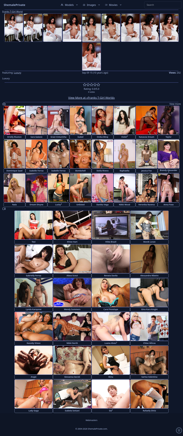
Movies (113, 5)
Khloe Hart (72, 241)
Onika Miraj (102, 137)
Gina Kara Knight (149, 309)
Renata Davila (111, 275)
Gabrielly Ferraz (33, 275)
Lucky (58, 204)
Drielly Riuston (14, 137)
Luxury (17, 72)
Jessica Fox (146, 170)
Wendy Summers (72, 309)
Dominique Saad (14, 170)
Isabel (80, 137)
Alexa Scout (72, 275)
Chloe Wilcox (149, 343)
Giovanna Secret (72, 376)
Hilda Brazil (110, 241)
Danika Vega (102, 204)
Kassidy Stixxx (33, 343)
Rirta (111, 376)
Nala (14, 204)
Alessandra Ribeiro (149, 275)
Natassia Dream (146, 137)
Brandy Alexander (168, 171)
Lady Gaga (33, 410)
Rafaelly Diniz (149, 410)
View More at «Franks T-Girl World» (91, 98)
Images (92, 5)
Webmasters (91, 420)
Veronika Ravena (146, 204)
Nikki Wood (124, 204)
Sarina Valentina (149, 376)
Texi (34, 241)
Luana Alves (111, 342)
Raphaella (124, 170)
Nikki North (72, 343)
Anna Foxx (169, 204)
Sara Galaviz (36, 137)
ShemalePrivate (14, 5)
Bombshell (80, 170)
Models (69, 5)
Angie (33, 376)
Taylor (168, 137)
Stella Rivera (103, 170)
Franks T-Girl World (12, 11)
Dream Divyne (36, 204)
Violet (124, 136)
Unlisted (80, 204)
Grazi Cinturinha (58, 137)
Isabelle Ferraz (36, 170)
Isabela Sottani (72, 410)
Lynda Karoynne (33, 309)
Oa (111, 410)
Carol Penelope (111, 309)
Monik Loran (149, 241)
